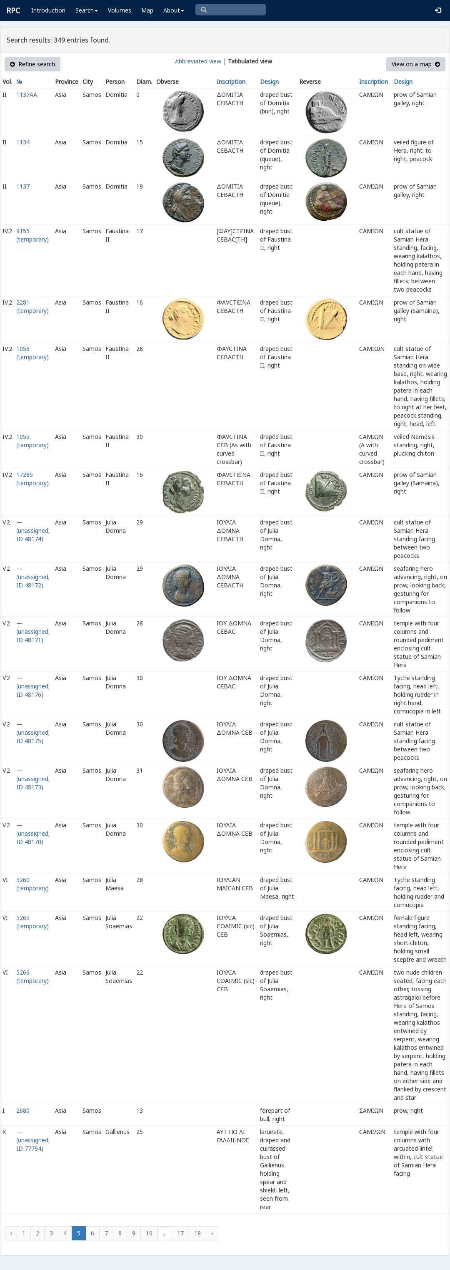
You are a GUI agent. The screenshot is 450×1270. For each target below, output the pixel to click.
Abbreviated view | (200, 61)
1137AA (26, 94)
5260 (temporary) (32, 884)
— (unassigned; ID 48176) (33, 686)
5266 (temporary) (32, 976)
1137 (23, 186)
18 (197, 1233)
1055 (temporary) (32, 441)
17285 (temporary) (32, 479)
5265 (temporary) (32, 922)
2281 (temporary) (32, 306)
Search (86, 10)
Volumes (119, 10)
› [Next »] (212, 1233)
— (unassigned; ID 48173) (33, 778)
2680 (23, 1110)
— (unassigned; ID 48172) (33, 576)
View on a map (416, 64)
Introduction (48, 10)
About (173, 10)
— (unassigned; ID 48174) (33, 530)
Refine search (32, 64)
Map (147, 10)
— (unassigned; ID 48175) (33, 732)
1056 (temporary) (32, 353)
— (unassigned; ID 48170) (33, 833)
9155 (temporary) (32, 235)
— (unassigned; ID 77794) (33, 1140)
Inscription (231, 82)
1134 (23, 142)
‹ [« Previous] (11, 1233)
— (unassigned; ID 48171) (33, 631)
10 (149, 1233)
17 (180, 1233)
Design (269, 82)
